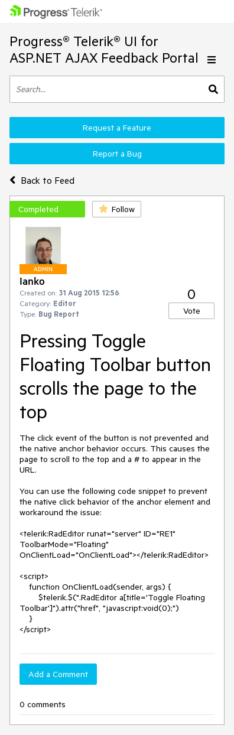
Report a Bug (117, 153)
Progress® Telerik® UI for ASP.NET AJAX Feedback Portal (104, 49)
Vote (191, 310)
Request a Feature (117, 127)
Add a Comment (58, 674)
